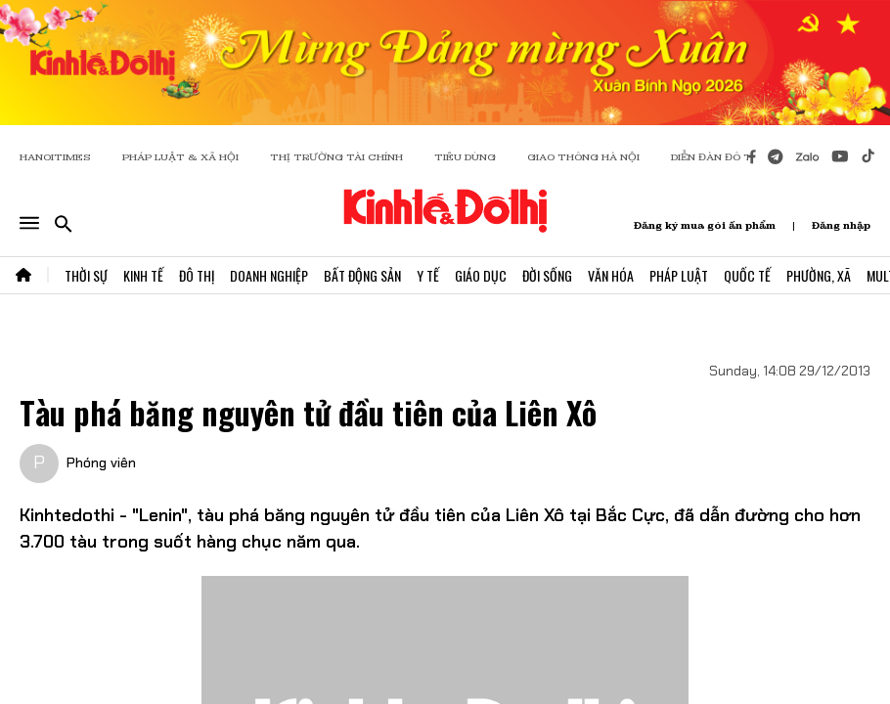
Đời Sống (547, 275)
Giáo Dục (481, 275)
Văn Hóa (611, 275)
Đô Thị (196, 275)
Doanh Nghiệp (269, 275)
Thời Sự (86, 275)
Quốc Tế (747, 275)
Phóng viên (101, 462)
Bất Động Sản (362, 275)
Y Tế (428, 275)
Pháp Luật (678, 275)
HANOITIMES (55, 157)
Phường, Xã (818, 275)
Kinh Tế (143, 275)
